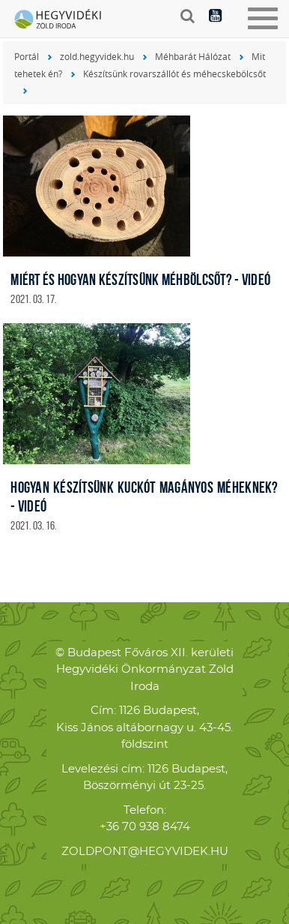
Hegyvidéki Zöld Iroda (63, 20)
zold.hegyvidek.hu (97, 56)
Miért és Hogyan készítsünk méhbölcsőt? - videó (140, 279)
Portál (26, 56)
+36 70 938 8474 (145, 826)
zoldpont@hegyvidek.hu (144, 851)
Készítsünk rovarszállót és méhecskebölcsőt (174, 74)
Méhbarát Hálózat (193, 56)
